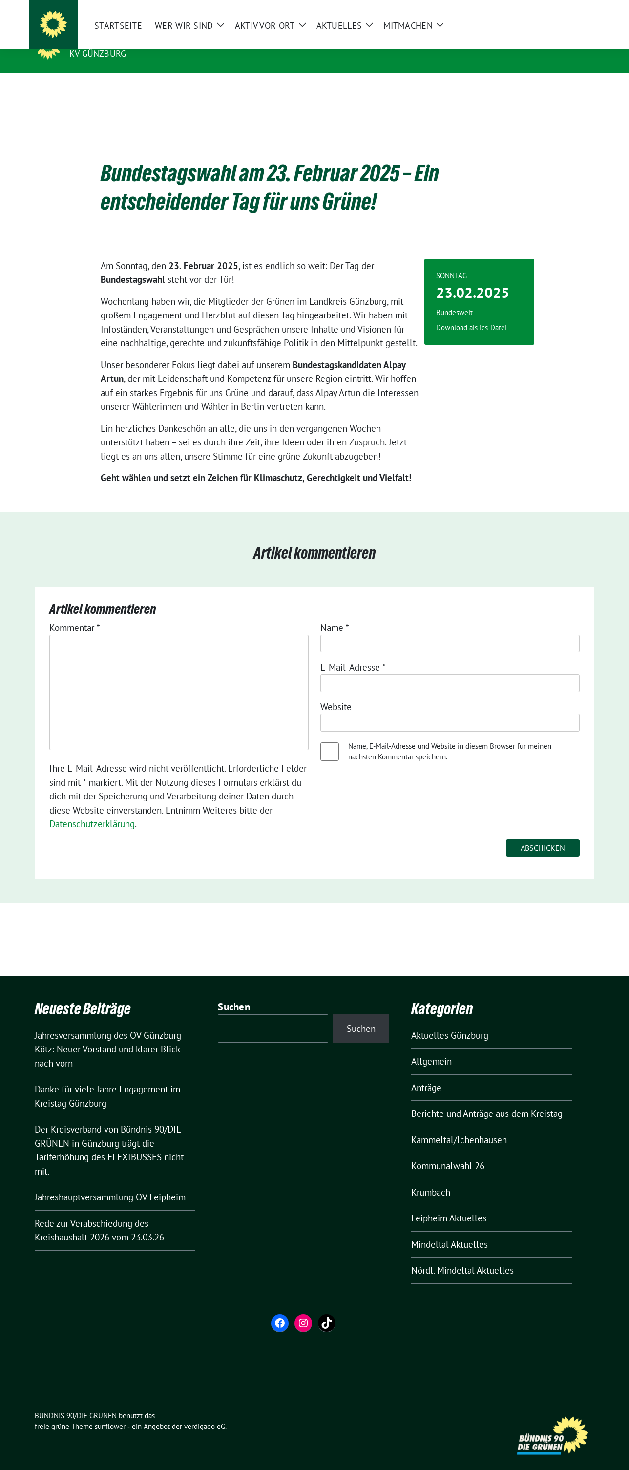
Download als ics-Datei (471, 312)
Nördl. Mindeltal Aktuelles (462, 1255)
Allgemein (431, 1046)
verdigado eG (204, 1411)
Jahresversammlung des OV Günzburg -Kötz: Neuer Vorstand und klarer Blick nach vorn (110, 1034)
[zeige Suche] (577, 9)
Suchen (234, 991)
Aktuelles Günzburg (449, 1020)
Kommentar (74, 612)
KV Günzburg (97, 53)
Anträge (426, 1072)
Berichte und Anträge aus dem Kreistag (487, 1098)
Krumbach (430, 1177)
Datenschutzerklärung (92, 809)
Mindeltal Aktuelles (449, 1229)
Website (336, 691)
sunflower (110, 1411)
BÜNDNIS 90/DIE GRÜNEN (129, 39)
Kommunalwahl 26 (447, 1150)
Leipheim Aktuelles (448, 1203)
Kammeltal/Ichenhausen (459, 1125)
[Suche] (563, 9)
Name (334, 612)
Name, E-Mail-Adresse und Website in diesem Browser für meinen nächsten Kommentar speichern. (449, 736)
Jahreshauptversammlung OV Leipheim (110, 1182)
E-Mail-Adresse (353, 652)
